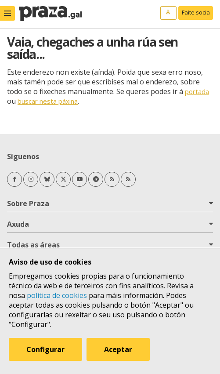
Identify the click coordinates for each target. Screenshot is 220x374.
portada (197, 91)
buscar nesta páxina (48, 101)
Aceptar (118, 349)
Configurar (45, 349)
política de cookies (57, 295)
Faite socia (196, 12)
